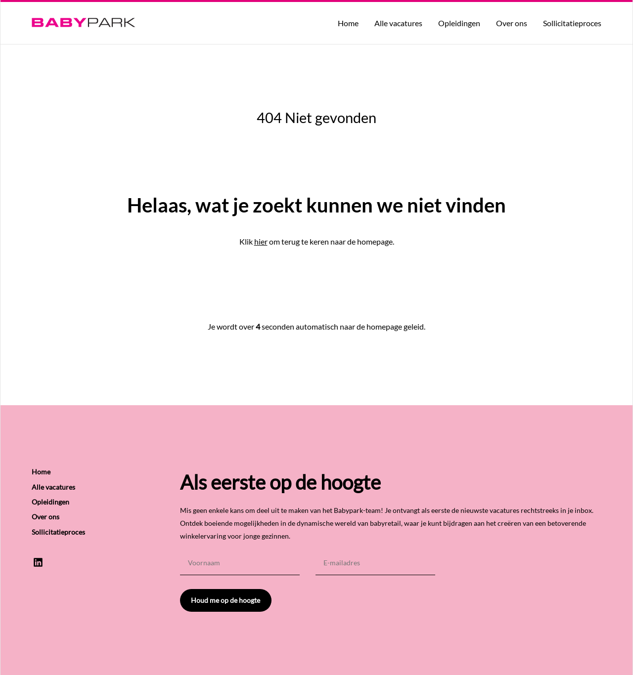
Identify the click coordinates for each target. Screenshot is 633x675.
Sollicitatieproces (572, 23)
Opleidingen (459, 23)
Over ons (511, 23)
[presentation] (526, 569)
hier (261, 241)
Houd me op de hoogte (225, 600)
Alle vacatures (398, 23)
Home (348, 23)
